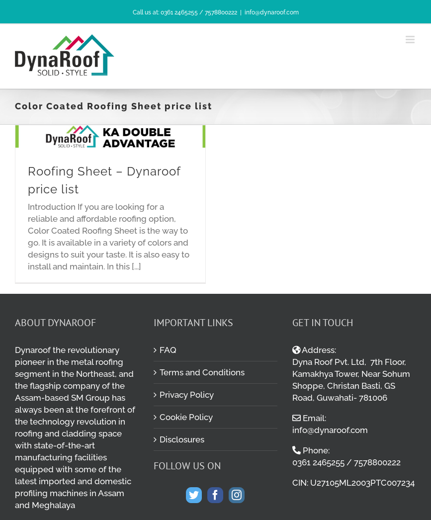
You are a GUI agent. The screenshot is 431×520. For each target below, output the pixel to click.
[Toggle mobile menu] (411, 39)
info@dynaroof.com (272, 12)
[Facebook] (215, 495)
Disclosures (182, 439)
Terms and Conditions (202, 372)
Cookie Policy (186, 417)
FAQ (168, 350)
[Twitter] (194, 495)
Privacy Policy (187, 395)
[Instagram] (237, 495)
